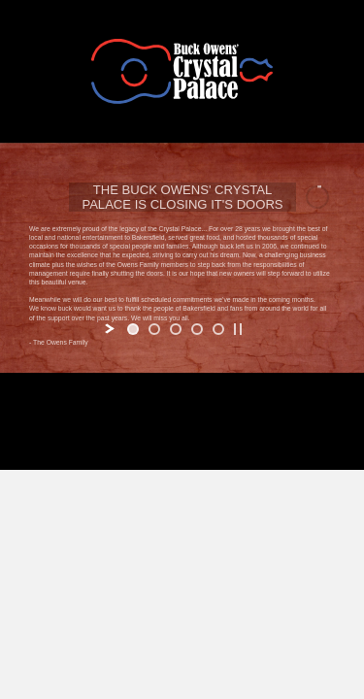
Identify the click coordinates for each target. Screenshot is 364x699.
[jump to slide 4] (197, 329)
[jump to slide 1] (133, 329)
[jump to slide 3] (176, 329)
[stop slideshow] (238, 329)
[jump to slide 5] (218, 329)
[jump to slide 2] (154, 329)
